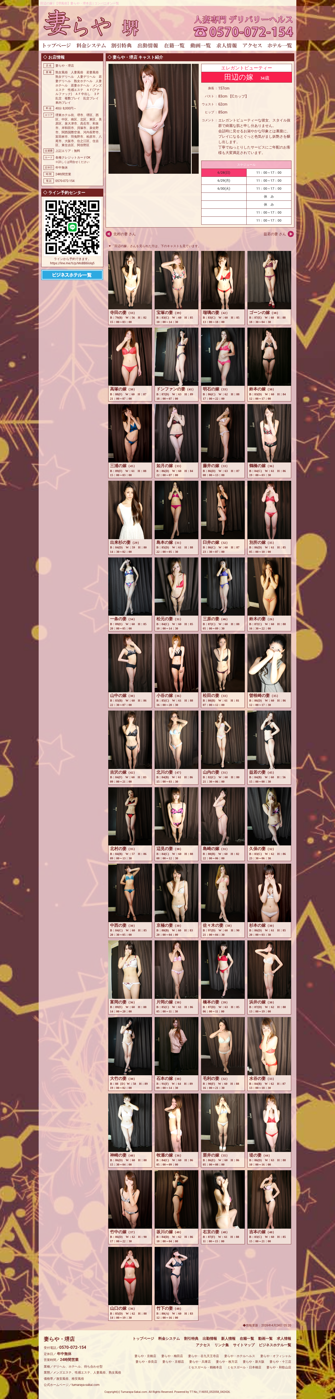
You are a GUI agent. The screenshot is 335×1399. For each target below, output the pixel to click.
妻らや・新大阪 (253, 1361)
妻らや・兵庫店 (200, 1361)
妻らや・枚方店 (227, 1361)
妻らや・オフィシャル (275, 1356)
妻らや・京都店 (173, 1361)
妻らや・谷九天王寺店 (203, 1356)
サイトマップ (244, 1345)
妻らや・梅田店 (172, 1356)
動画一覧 (265, 1338)
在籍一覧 (247, 1338)
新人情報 (228, 1338)
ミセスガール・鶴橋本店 (205, 1367)
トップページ (143, 1338)
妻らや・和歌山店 (278, 1367)
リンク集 (221, 1345)
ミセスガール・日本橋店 (244, 1367)
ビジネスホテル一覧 (275, 1345)
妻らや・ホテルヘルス (239, 1356)
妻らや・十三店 (280, 1361)
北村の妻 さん (124, 234)
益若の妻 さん (275, 234)
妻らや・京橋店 (145, 1356)
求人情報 (284, 1338)
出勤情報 (210, 1338)
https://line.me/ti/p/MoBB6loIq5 (72, 263)
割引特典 (191, 1338)
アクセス (203, 1345)
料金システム (169, 1338)
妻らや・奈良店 (146, 1361)
